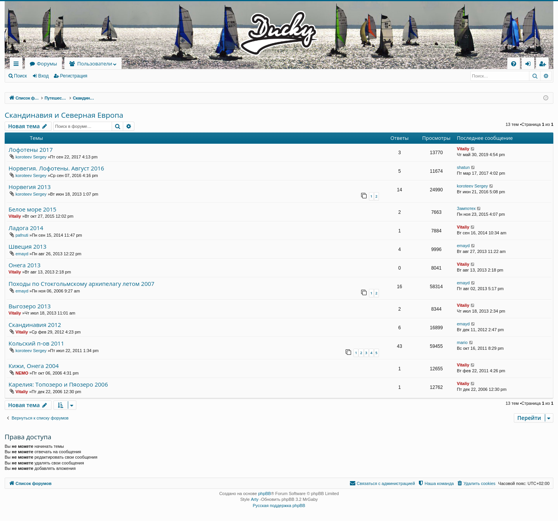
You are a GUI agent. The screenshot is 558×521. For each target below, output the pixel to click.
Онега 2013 (25, 265)
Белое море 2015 (32, 209)
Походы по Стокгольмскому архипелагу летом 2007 (81, 283)
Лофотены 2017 (31, 149)
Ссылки (17, 65)
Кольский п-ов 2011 (36, 343)
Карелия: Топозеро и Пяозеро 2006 (58, 384)
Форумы (47, 63)
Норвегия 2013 (30, 187)
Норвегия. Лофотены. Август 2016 (56, 168)
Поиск (20, 76)
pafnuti (22, 235)
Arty (254, 499)
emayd (22, 253)
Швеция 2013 (27, 246)
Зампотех (466, 208)
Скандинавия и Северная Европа (64, 115)
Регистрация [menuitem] (544, 65)
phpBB (264, 493)
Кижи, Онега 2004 (34, 366)
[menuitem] (514, 64)
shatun (463, 167)
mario (462, 342)
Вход (43, 76)
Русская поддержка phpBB (279, 505)
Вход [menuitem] (529, 65)
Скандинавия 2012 (35, 324)
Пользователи (94, 63)
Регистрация (73, 76)
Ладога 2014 (26, 228)
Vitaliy (463, 148)
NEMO (22, 373)
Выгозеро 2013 (30, 306)
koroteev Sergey (31, 157)
